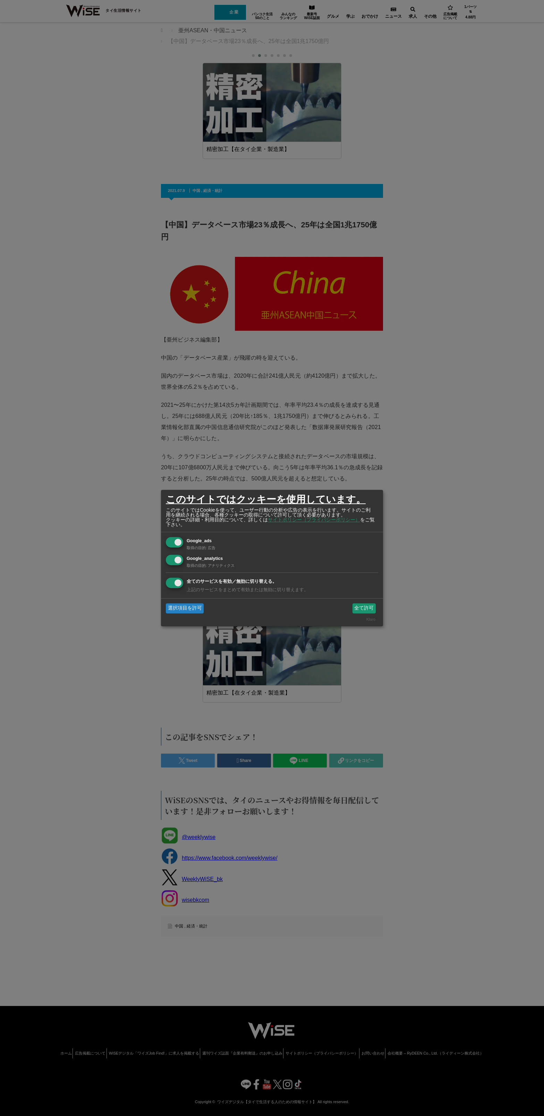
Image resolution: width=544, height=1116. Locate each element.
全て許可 (364, 608)
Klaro (370, 619)
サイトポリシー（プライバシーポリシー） (314, 519)
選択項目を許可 (185, 608)
